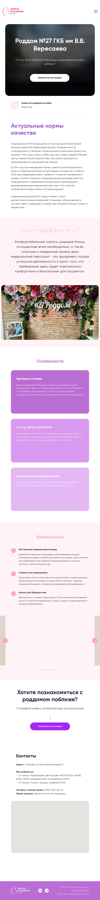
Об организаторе (80, 891)
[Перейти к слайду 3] (47, 669)
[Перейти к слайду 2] (44, 669)
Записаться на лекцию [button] (50, 78)
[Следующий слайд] (94, 640)
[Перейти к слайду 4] (51, 669)
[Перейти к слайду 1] (40, 669)
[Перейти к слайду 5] (54, 669)
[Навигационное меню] (95, 11)
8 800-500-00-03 (53, 790)
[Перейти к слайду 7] (61, 669)
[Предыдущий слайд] (5, 640)
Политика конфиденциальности (73, 894)
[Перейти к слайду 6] (58, 669)
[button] (50, 726)
